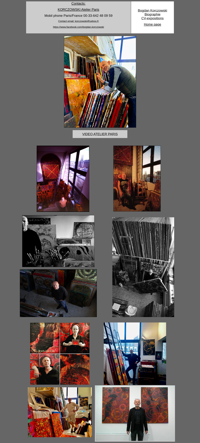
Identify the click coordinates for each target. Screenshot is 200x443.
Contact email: (78, 21)
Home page (152, 24)
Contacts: (78, 3)
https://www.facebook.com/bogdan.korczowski (78, 27)
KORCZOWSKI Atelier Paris (78, 9)
